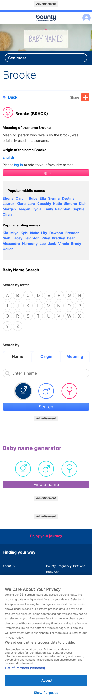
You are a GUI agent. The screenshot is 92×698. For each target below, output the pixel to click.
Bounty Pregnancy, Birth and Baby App (65, 569)
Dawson (56, 233)
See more (17, 57)
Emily (48, 209)
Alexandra (11, 243)
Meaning (74, 356)
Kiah (83, 203)
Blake (34, 233)
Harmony (30, 243)
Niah (6, 238)
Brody (76, 243)
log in (18, 165)
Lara (31, 203)
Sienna (54, 198)
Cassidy (44, 203)
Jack (52, 243)
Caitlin (21, 198)
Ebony (8, 198)
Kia (5, 233)
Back (10, 97)
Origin (46, 356)
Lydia (37, 209)
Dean (71, 238)
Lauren (8, 203)
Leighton (32, 238)
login (46, 172)
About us (9, 566)
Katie (57, 203)
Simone (70, 203)
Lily (44, 233)
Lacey (17, 238)
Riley (46, 238)
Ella (43, 198)
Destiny (68, 198)
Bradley (58, 238)
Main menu (46, 24)
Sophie (78, 209)
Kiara (21, 203)
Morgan (9, 209)
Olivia (7, 214)
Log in (85, 14)
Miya (14, 233)
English (8, 157)
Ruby (33, 198)
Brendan (72, 233)
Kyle (24, 233)
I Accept (45, 686)
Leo (43, 243)
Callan (8, 249)
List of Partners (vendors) (25, 673)
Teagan (24, 209)
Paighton (62, 209)
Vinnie (63, 243)
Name (17, 356)
